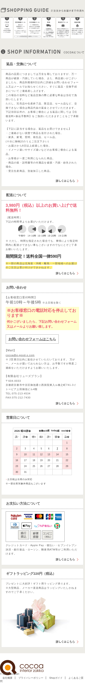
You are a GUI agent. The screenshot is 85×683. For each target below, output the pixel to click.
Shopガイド (56, 677)
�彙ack (43, 431)
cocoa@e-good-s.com (20, 355)
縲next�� (63, 431)
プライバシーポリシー (30, 677)
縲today (52, 430)
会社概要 (7, 677)
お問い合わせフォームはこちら (32, 339)
